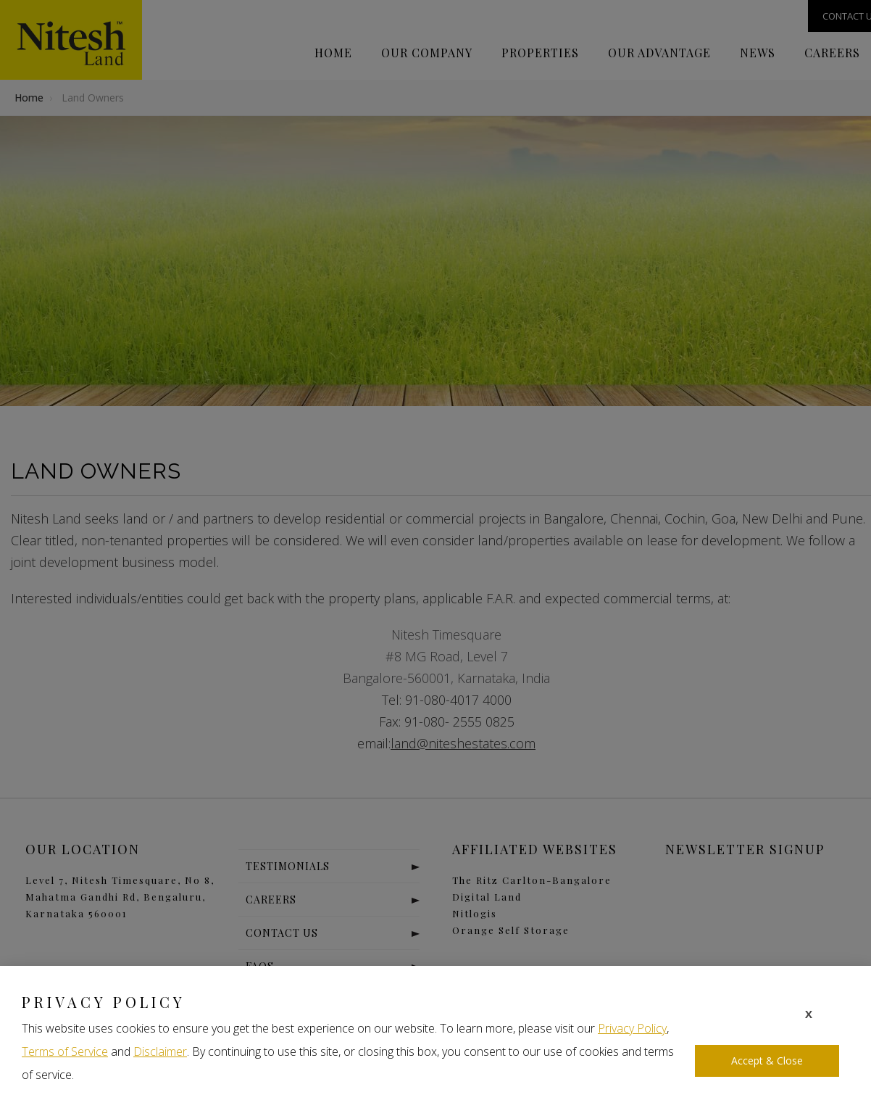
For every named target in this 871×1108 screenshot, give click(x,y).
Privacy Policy (632, 1028)
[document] (435, 554)
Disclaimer (160, 1051)
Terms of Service (65, 1051)
